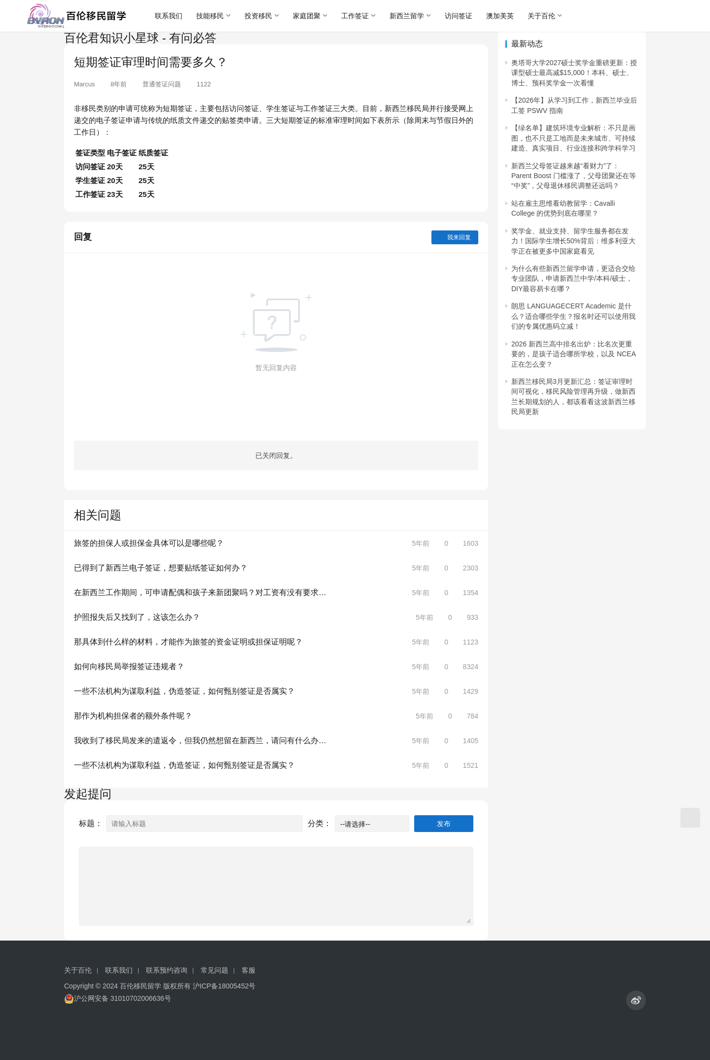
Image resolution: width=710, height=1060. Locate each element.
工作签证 (355, 16)
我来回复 (455, 237)
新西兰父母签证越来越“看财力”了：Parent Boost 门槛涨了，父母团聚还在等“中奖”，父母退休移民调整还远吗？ (573, 176)
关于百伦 (541, 16)
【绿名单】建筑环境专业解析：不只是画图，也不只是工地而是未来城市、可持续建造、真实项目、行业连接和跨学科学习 (573, 138)
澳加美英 (500, 16)
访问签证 (458, 16)
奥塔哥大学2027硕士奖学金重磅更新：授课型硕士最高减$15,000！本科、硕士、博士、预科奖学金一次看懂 (574, 73)
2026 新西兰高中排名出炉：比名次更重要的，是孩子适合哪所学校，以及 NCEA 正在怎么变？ (573, 354)
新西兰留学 (407, 16)
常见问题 (214, 970)
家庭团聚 (306, 16)
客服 (248, 970)
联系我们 (168, 16)
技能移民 (210, 16)
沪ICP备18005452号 (224, 986)
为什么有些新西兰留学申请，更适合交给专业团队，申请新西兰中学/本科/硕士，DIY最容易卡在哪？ (573, 279)
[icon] (636, 1000)
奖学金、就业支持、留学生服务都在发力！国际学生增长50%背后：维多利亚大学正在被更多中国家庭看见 (573, 241)
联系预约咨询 (166, 970)
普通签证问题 (161, 84)
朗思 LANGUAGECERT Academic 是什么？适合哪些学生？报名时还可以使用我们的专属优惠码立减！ (573, 316)
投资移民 (258, 16)
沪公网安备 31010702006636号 (117, 998)
